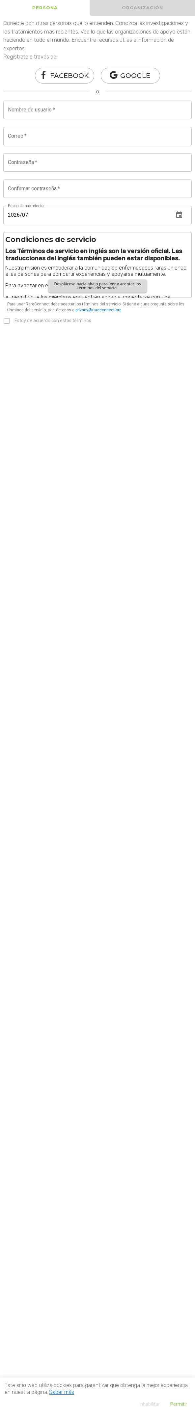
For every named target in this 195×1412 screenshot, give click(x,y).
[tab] (45, 8)
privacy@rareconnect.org (98, 310)
